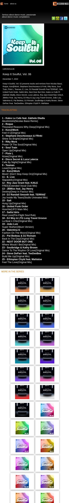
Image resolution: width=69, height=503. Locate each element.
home (6, 4)
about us (13, 4)
